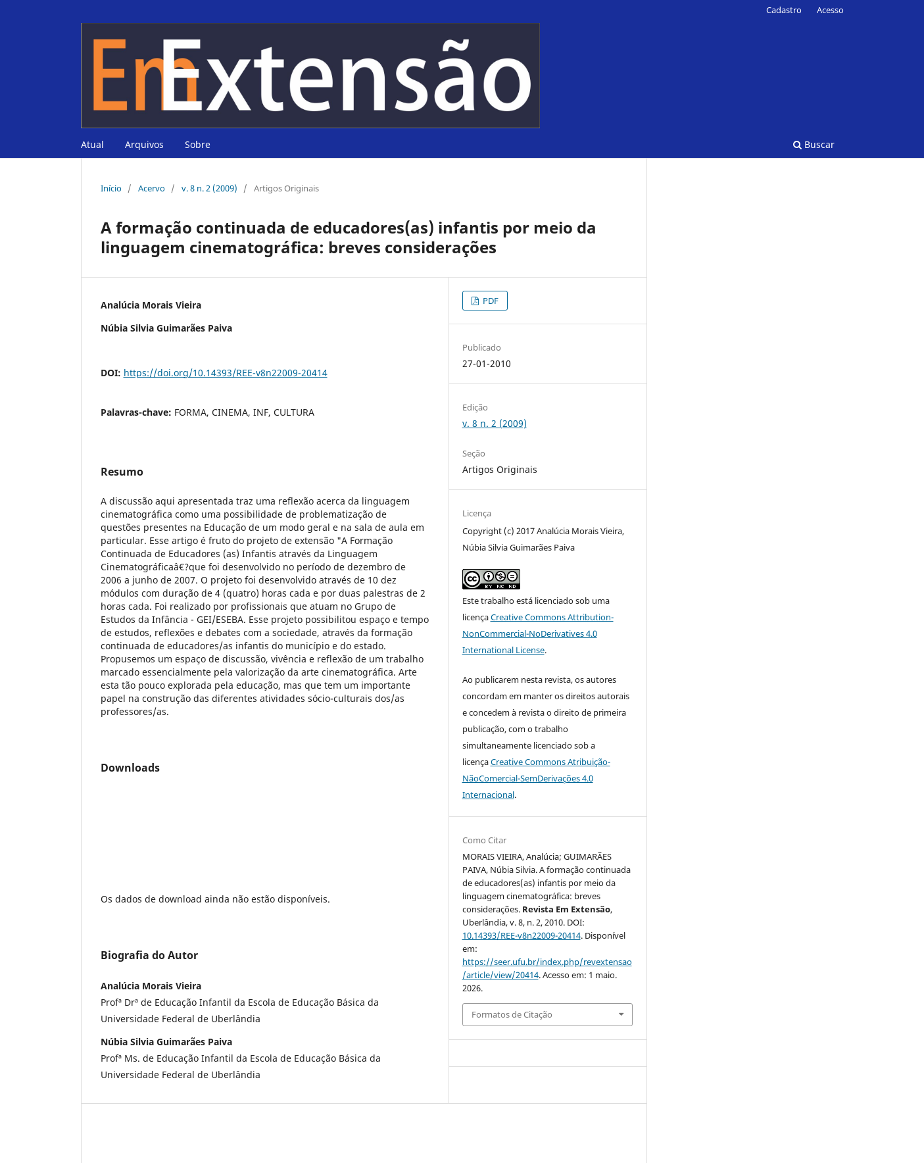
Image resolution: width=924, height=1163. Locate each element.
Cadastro (784, 10)
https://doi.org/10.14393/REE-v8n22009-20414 (226, 372)
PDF (489, 301)
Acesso (830, 10)
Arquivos (144, 144)
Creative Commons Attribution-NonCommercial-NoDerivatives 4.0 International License (538, 633)
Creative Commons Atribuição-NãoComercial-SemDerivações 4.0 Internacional (536, 778)
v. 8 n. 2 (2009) (209, 188)
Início (111, 188)
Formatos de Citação (512, 1014)
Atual (92, 144)
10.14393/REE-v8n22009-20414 (521, 935)
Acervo (151, 188)
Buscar (814, 144)
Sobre (197, 144)
